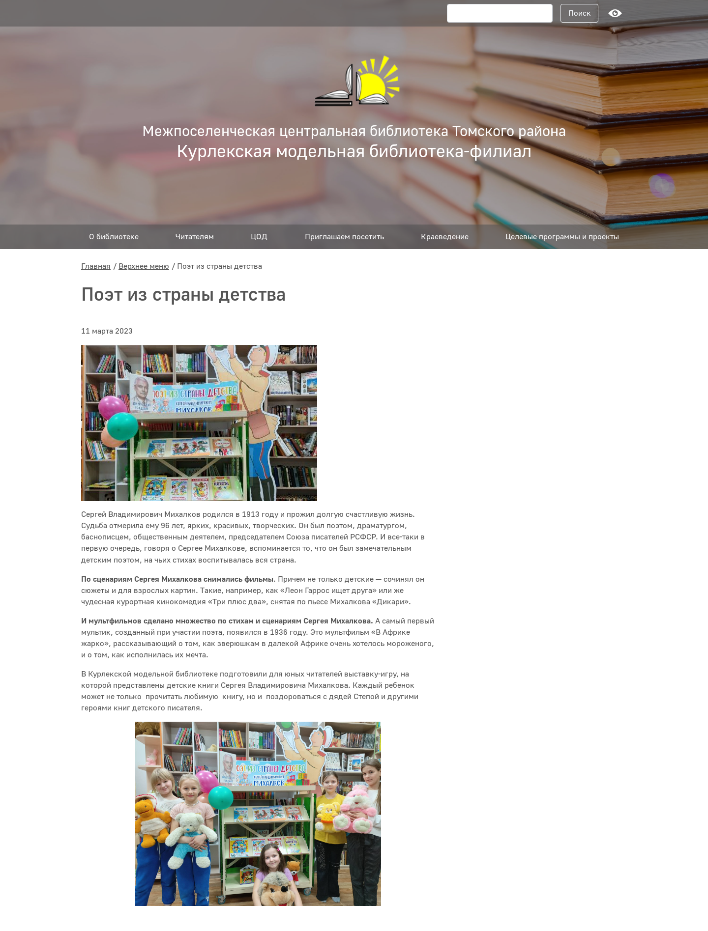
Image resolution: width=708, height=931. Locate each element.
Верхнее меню (143, 266)
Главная (96, 266)
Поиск (579, 13)
